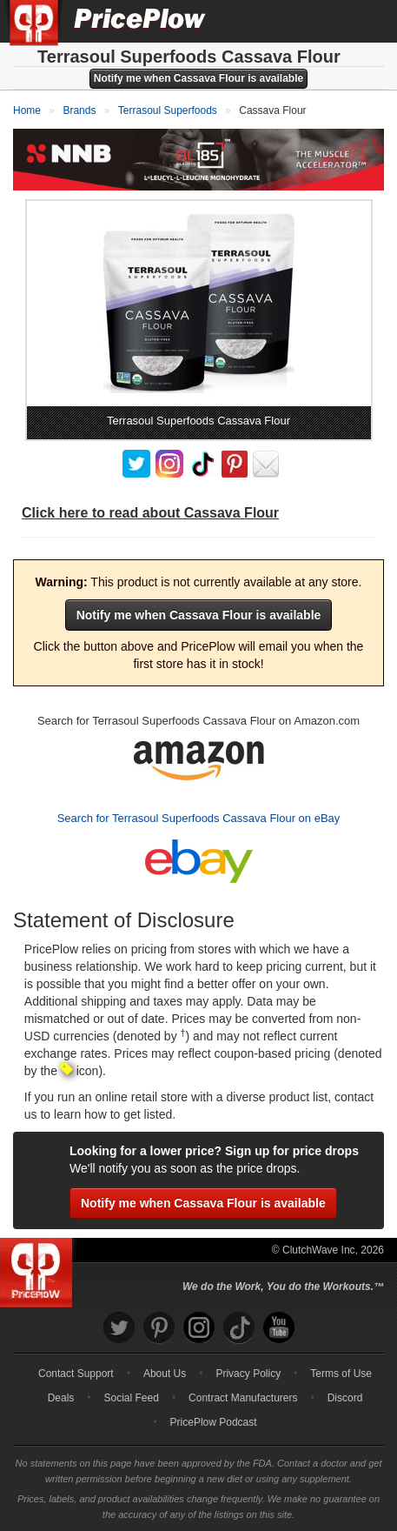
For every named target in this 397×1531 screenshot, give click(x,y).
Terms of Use (341, 1373)
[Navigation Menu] (365, 21)
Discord (345, 1398)
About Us (164, 1373)
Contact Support (76, 1373)
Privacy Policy (248, 1373)
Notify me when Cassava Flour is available (198, 78)
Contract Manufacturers (243, 1398)
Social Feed (131, 1398)
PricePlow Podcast (213, 1422)
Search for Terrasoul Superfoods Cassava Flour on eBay (199, 818)
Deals (61, 1398)
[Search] (326, 21)
